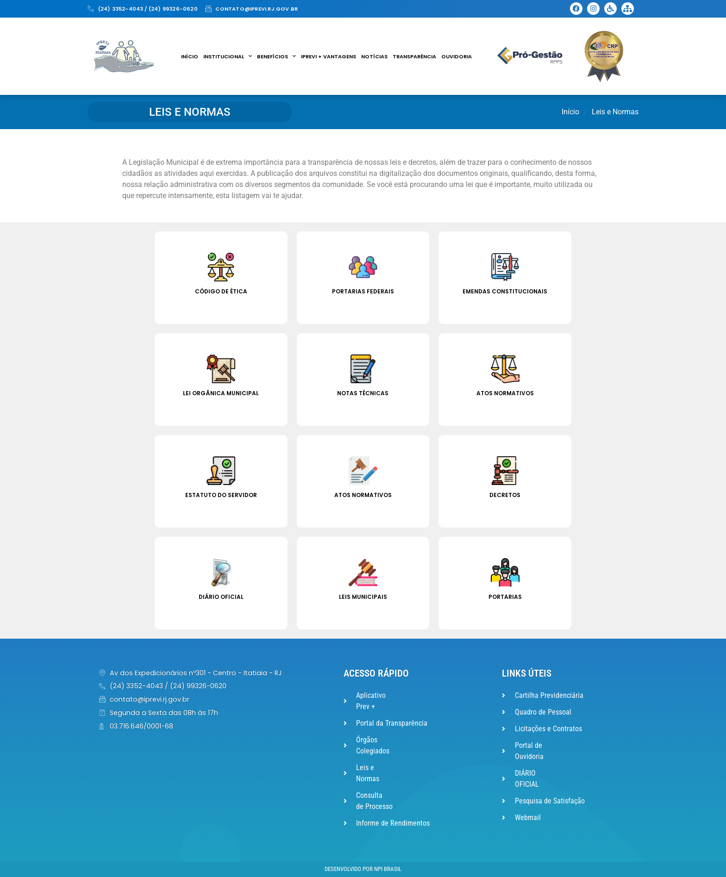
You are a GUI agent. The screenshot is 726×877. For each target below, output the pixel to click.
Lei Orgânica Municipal (221, 393)
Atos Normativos (505, 393)
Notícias (374, 56)
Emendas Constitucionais (505, 291)
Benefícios (276, 56)
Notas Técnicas (362, 393)
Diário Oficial (221, 597)
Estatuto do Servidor (221, 495)
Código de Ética (221, 291)
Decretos (504, 495)
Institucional (227, 56)
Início (189, 56)
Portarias (505, 597)
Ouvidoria (456, 56)
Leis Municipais (363, 597)
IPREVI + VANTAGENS (328, 56)
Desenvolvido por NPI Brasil (363, 868)
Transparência (414, 56)
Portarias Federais (363, 291)
